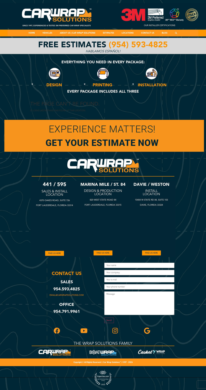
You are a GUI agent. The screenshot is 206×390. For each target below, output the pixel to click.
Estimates (108, 33)
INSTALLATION (152, 85)
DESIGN (54, 85)
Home (32, 33)
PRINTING (102, 85)
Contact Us (147, 33)
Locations (128, 33)
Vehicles (47, 33)
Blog (164, 33)
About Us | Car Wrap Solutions (77, 33)
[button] (176, 33)
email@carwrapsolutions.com (66, 295)
